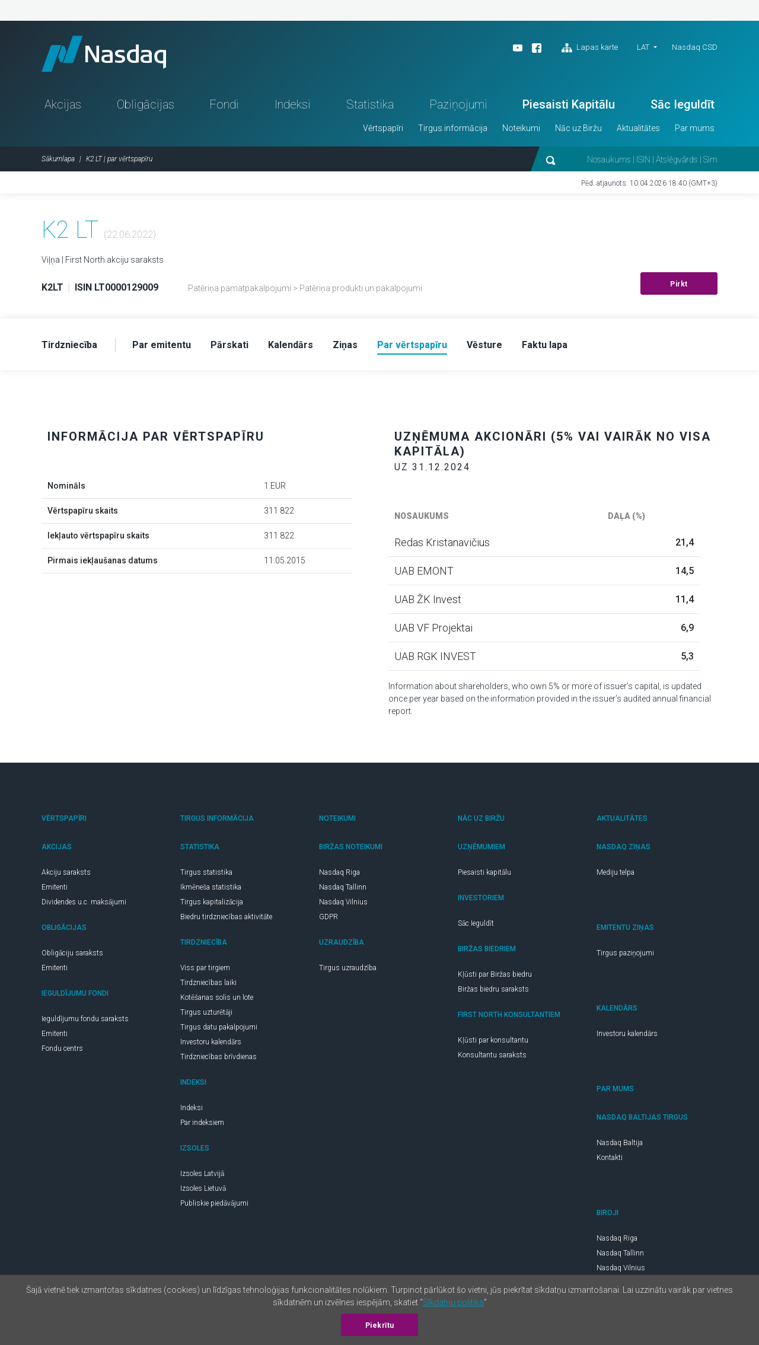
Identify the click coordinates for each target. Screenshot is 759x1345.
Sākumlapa (58, 159)
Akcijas (62, 104)
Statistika (370, 104)
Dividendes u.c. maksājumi (84, 902)
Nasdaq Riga (339, 872)
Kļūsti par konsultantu (493, 1040)
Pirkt (679, 284)
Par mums (695, 128)
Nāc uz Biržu (578, 128)
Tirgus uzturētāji (206, 1012)
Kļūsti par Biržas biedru (495, 974)
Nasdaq (104, 54)
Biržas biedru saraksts (493, 989)
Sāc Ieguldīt (682, 104)
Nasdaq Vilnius (343, 902)
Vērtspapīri (383, 128)
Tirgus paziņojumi (625, 953)
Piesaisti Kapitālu (568, 104)
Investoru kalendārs (210, 1042)
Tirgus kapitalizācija (211, 902)
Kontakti (610, 1157)
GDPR (328, 917)
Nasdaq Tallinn (342, 887)
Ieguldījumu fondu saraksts (85, 1019)
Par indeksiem (202, 1122)
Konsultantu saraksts (492, 1055)
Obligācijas (145, 104)
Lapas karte (590, 48)
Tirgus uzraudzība (348, 968)
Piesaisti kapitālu (484, 872)
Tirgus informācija (452, 128)
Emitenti (55, 887)
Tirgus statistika (206, 872)
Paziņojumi (458, 104)
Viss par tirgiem (205, 968)
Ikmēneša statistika (210, 887)
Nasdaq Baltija (620, 1143)
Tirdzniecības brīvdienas (218, 1057)
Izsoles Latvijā (202, 1173)
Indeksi (293, 104)
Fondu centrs (62, 1048)
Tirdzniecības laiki (208, 983)
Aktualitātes (638, 128)
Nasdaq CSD (694, 47)
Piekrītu (379, 1325)
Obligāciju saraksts (72, 953)
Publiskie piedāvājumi (214, 1203)
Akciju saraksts (66, 872)
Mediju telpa (615, 872)
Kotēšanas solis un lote (216, 997)
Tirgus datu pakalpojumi (218, 1027)
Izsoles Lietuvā (203, 1188)
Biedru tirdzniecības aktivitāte (226, 917)
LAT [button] (643, 47)
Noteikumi (521, 128)
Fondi (224, 104)
